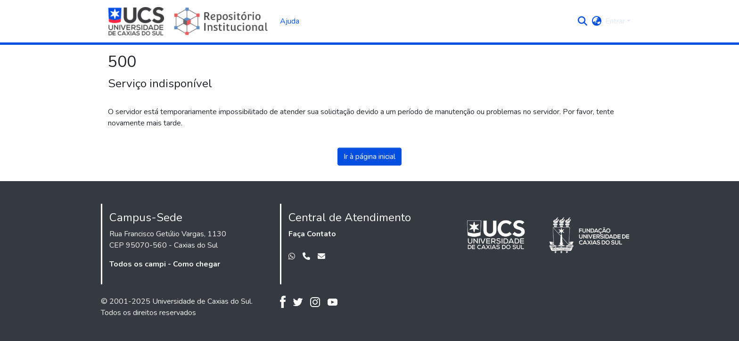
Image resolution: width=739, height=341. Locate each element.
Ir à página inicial (369, 156)
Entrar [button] (616, 21)
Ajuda (289, 21)
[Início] (189, 21)
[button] (582, 21)
